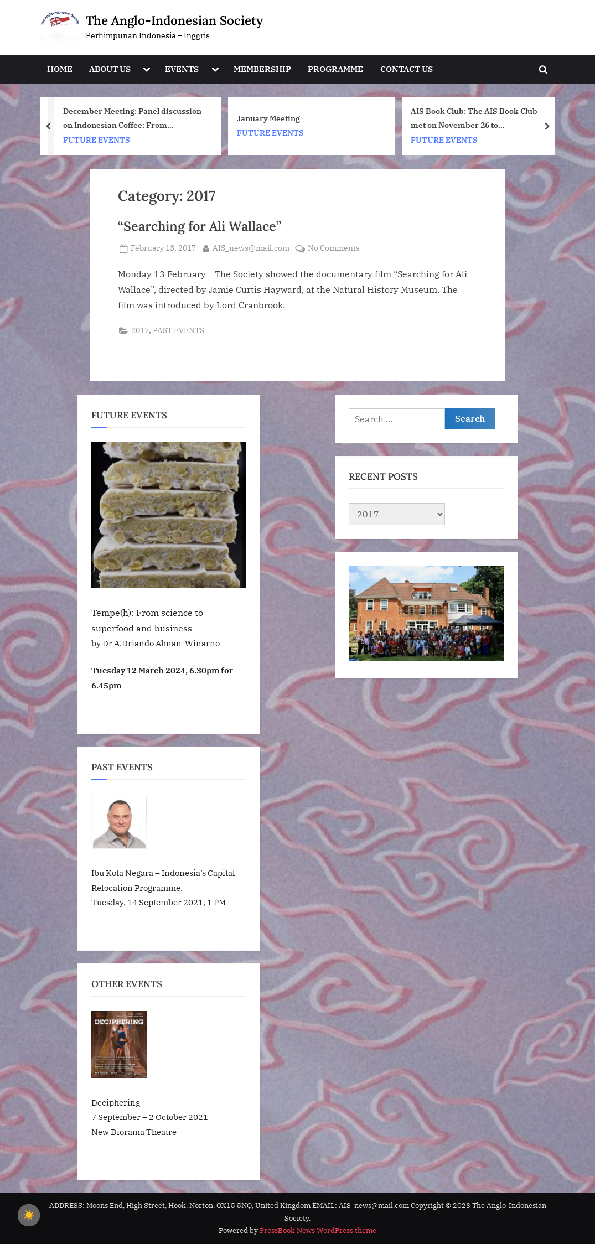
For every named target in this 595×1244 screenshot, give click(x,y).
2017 (140, 330)
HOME (60, 68)
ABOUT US (110, 68)
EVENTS (182, 68)
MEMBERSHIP (262, 68)
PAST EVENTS (178, 330)
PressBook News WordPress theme (318, 1230)
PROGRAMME (335, 68)
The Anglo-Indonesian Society (174, 20)
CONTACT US (406, 68)
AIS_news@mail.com (251, 247)
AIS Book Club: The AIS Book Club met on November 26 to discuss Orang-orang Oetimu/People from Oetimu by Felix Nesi (479, 119)
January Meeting (268, 117)
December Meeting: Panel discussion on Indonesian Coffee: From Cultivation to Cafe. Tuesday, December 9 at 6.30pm (132, 119)
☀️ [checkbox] (29, 1215)
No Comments (334, 248)
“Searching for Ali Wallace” (199, 225)
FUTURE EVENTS (96, 139)
